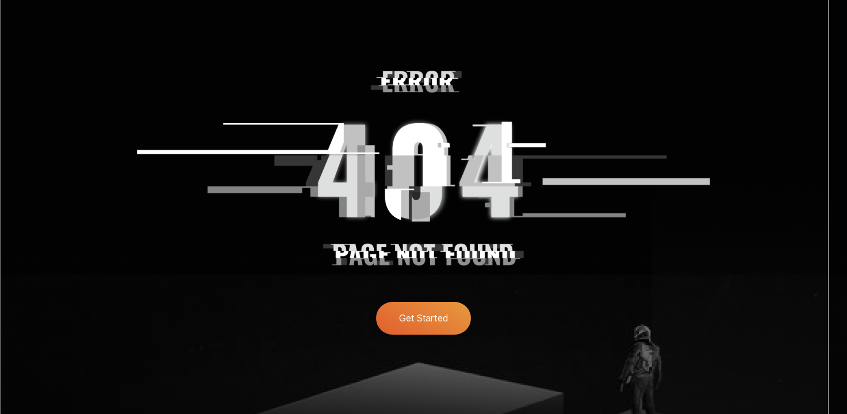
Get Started (423, 318)
